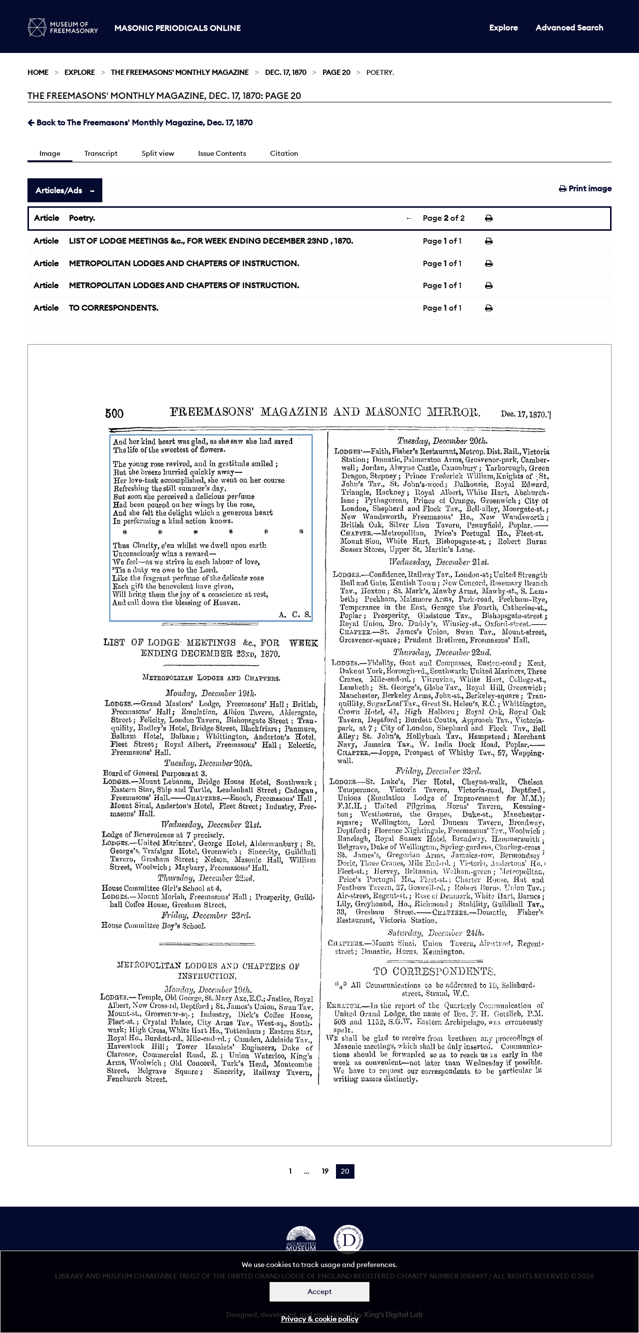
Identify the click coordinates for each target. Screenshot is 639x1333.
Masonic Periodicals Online (177, 28)
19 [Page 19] (325, 1171)
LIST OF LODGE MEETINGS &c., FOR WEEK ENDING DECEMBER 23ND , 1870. (211, 241)
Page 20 (336, 72)
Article (46, 218)
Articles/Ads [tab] (58, 190)
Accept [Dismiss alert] (320, 1291)
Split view (158, 153)
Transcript (101, 153)
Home (37, 72)
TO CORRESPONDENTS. (113, 308)
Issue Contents (222, 153)
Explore (503, 27)
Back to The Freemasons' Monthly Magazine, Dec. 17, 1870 (140, 122)
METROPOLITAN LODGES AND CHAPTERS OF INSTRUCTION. (184, 263)
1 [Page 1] (290, 1171)
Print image (585, 188)
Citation (284, 153)
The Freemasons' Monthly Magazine (180, 72)
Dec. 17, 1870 (286, 72)
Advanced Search (570, 27)
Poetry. (82, 218)
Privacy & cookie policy (319, 1319)
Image (49, 153)
